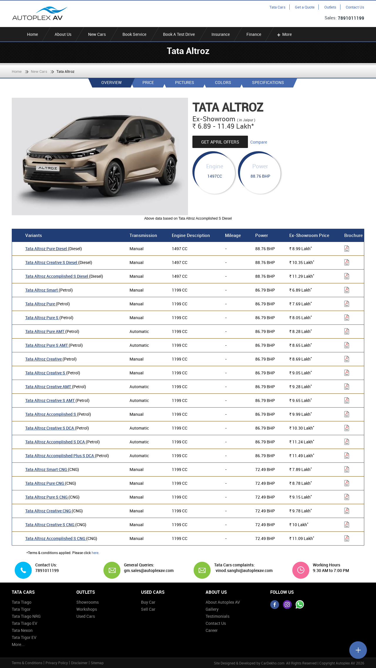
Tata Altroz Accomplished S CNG (55, 538)
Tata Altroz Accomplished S (51, 414)
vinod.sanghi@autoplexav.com (244, 570)
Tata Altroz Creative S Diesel (51, 262)
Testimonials (217, 616)
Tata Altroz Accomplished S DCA (55, 442)
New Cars (97, 34)
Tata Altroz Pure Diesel (46, 248)
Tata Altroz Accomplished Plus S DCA (60, 455)
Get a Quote (305, 7)
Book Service (134, 34)
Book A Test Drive (179, 34)
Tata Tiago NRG (26, 616)
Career (212, 630)
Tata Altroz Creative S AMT (50, 400)
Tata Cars (277, 7)
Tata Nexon (22, 630)
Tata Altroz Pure (40, 304)
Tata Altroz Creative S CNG (50, 524)
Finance (253, 34)
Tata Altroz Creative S (45, 373)
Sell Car (148, 609)
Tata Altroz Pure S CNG (46, 497)
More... (18, 644)
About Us (63, 34)
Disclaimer (79, 662)
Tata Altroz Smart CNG (46, 469)
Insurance (221, 34)
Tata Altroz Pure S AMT (47, 345)
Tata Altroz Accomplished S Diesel (57, 276)
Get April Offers (220, 142)
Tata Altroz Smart (42, 290)
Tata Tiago (21, 602)
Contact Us (355, 7)
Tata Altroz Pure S (42, 317)
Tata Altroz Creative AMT (48, 386)
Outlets (330, 7)
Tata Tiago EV (24, 623)
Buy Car (148, 602)
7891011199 (351, 18)
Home (32, 34)
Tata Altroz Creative (44, 359)
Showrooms (87, 602)
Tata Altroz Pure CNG (45, 483)
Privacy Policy (57, 662)
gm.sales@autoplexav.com (146, 570)
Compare (258, 142)
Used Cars (85, 616)
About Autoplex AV (223, 602)
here (95, 552)
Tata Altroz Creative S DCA (50, 428)
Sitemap (97, 662)
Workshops (86, 609)
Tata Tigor (21, 609)
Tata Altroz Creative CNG (48, 511)
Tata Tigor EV (24, 637)
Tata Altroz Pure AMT (45, 331)
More (284, 34)
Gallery (212, 609)
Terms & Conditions (27, 662)
